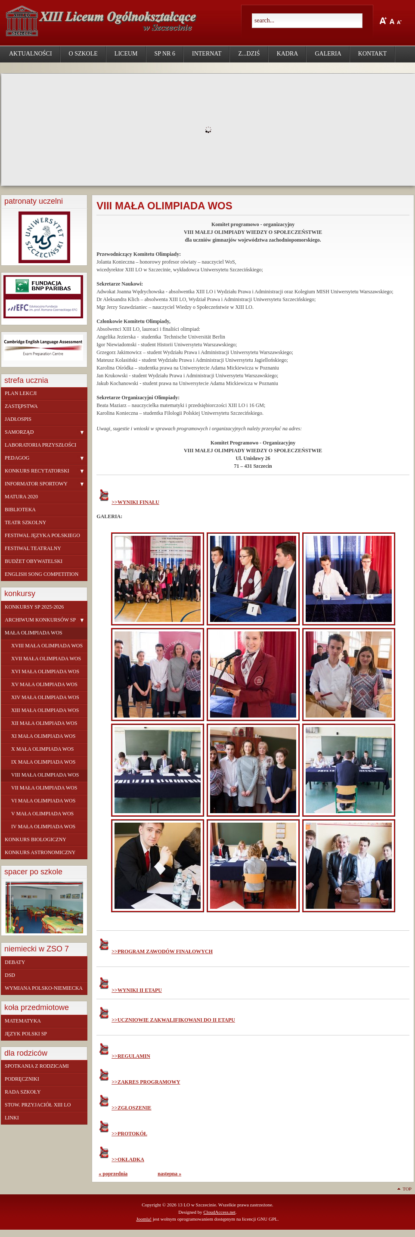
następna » (169, 1174)
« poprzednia (113, 1174)
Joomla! (144, 1218)
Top (407, 1188)
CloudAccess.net (219, 1212)
